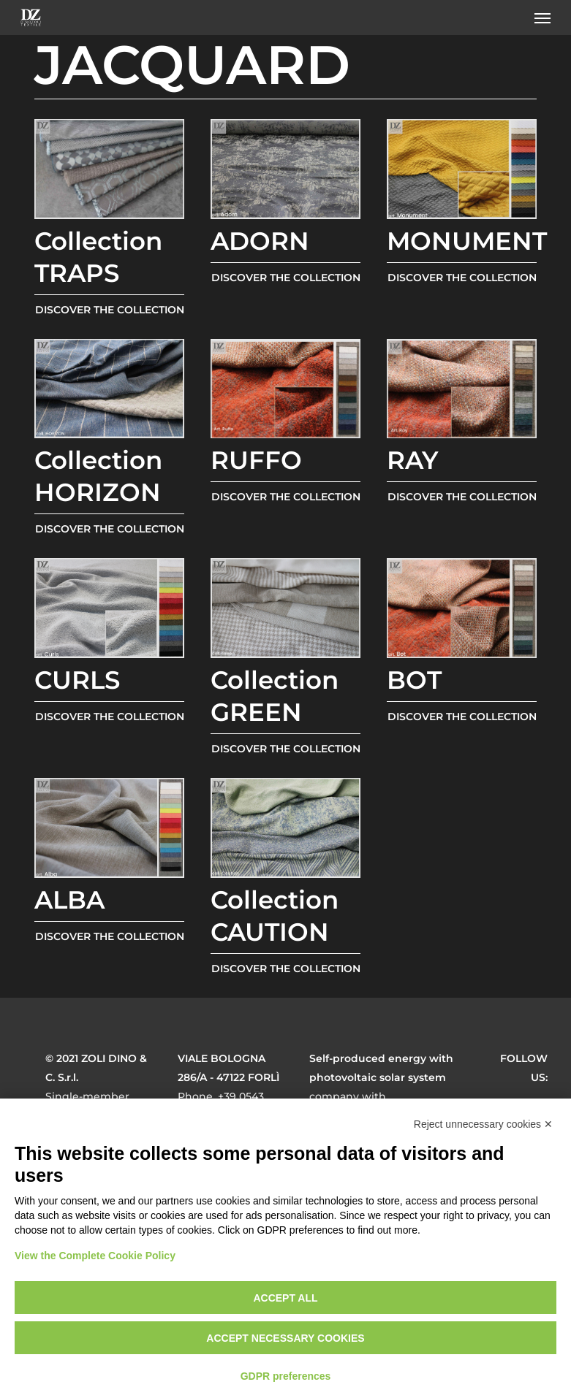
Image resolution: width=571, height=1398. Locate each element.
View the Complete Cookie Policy (95, 1255)
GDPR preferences (286, 1376)
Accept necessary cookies (285, 1338)
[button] (542, 17)
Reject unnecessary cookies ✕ (483, 1124)
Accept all (285, 1298)
